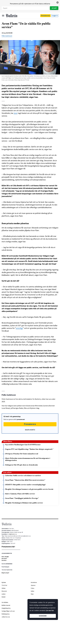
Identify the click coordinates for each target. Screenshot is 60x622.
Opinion (33, 585)
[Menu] (3, 15)
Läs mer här (50, 610)
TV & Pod (4, 585)
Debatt (3, 597)
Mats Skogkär (5, 556)
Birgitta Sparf (5, 573)
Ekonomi (4, 591)
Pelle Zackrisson (7, 36)
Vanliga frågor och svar (8, 611)
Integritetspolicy (6, 608)
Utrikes (3, 588)
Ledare (3, 594)
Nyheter (4, 582)
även (15, 113)
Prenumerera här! (8, 547)
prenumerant (21, 419)
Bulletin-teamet (6, 605)
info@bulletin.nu (12, 534)
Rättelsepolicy (6, 614)
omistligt (19, 328)
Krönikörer (34, 582)
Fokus (32, 588)
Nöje (32, 594)
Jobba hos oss (6, 617)
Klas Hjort (4, 558)
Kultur (32, 591)
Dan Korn (4, 560)
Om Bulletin (5, 602)
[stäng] (57, 2)
